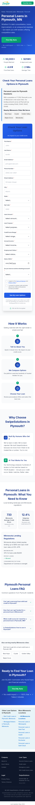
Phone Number (9, 168)
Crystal (16, 114)
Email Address (9, 160)
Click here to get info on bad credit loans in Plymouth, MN (16, 648)
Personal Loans (11, 12)
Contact (3, 767)
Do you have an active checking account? (17, 269)
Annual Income (9, 241)
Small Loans (22, 764)
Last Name (8, 150)
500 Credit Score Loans (26, 770)
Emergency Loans (24, 767)
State (6, 196)
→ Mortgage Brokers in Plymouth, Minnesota (8, 724)
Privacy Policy (12, 283)
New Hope (8, 114)
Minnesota (20, 12)
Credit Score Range (10, 232)
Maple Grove (9, 118)
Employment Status (10, 250)
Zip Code (7, 205)
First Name (8, 141)
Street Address (9, 178)
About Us (4, 761)
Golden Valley (26, 114)
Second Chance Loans (25, 761)
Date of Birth (8, 259)
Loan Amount (8, 214)
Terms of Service (20, 281)
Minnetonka (19, 118)
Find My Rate (27, 3)
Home (3, 12)
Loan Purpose (8, 223)
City (6, 187)
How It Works (5, 764)
